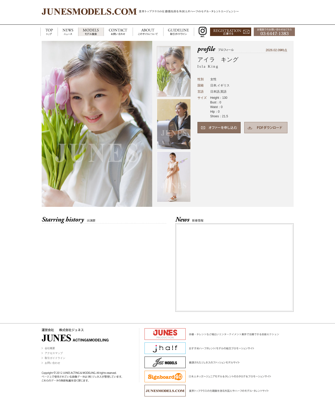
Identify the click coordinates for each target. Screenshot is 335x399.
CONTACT (118, 32)
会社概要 (50, 348)
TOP (49, 32)
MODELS (91, 32)
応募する (230, 32)
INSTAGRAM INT (201, 32)
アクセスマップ (54, 353)
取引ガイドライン (55, 358)
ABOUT (148, 32)
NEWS (68, 32)
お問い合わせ (52, 362)
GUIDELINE (178, 32)
